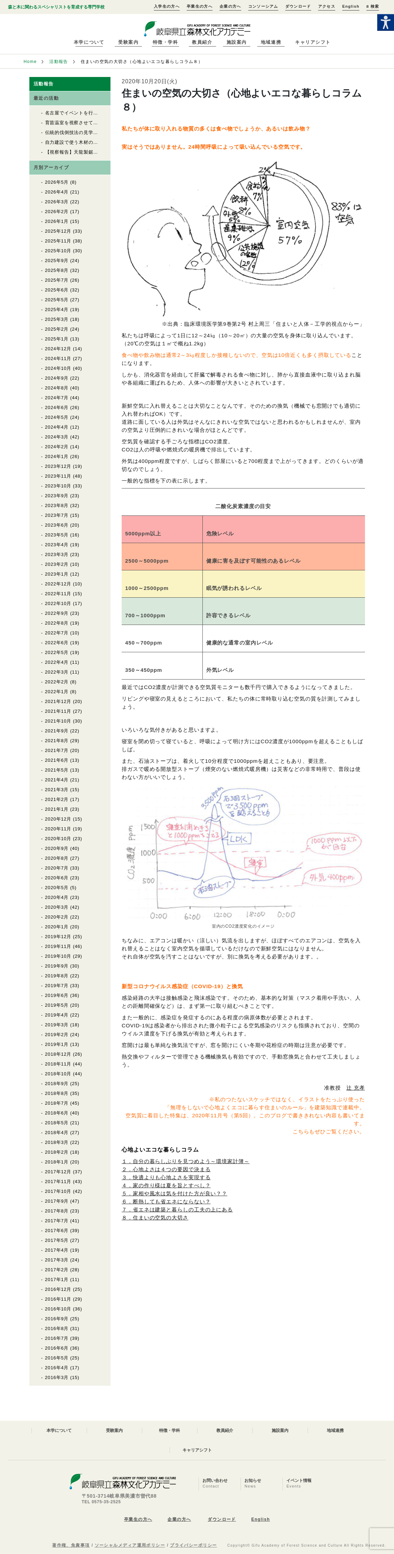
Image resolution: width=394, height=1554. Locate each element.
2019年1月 (57, 1044)
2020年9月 (57, 848)
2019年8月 (57, 975)
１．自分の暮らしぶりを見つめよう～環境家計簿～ (186, 1161)
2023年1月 (57, 574)
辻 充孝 (355, 1088)
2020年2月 (57, 917)
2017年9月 (57, 1201)
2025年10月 (58, 250)
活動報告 (58, 61)
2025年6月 (57, 290)
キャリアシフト (313, 42)
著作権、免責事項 (71, 1545)
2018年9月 (57, 1083)
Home (30, 61)
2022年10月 (58, 603)
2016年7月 (57, 1338)
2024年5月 (57, 417)
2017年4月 (57, 1250)
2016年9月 (57, 1318)
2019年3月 (57, 1024)
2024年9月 (57, 378)
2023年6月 (57, 525)
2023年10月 (58, 485)
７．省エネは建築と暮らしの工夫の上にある (177, 1209)
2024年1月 (57, 456)
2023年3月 (57, 554)
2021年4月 (57, 779)
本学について (89, 42)
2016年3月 (57, 1377)
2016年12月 (58, 1289)
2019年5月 (57, 1005)
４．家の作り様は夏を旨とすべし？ (166, 1185)
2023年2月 (57, 564)
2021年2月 (57, 799)
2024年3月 (57, 437)
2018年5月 (57, 1122)
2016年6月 (57, 1348)
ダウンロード (298, 6)
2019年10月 (58, 956)
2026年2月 (57, 211)
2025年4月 (57, 309)
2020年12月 (58, 819)
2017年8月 (57, 1211)
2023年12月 (58, 466)
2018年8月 (57, 1093)
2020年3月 (57, 907)
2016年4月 (57, 1367)
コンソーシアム (263, 6)
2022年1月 (57, 691)
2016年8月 (57, 1328)
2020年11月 (58, 828)
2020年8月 (57, 858)
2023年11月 (58, 476)
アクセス (326, 6)
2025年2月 (57, 329)
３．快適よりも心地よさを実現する (166, 1177)
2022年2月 (57, 681)
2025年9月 (57, 260)
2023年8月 (57, 505)
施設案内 (237, 42)
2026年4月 (57, 192)
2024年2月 (57, 446)
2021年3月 (57, 789)
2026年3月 (57, 201)
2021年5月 (57, 770)
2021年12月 (58, 701)
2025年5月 (57, 299)
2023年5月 (57, 534)
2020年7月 (57, 868)
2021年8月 (57, 740)
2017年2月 (57, 1269)
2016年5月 (57, 1357)
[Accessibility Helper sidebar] (385, 22)
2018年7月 (57, 1103)
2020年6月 (57, 877)
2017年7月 (57, 1220)
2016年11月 (58, 1299)
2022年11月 (58, 593)
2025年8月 (57, 270)
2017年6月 (57, 1230)
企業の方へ (230, 6)
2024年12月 (58, 348)
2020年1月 (57, 926)
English (350, 6)
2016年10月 (58, 1309)
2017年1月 (57, 1279)
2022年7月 (57, 632)
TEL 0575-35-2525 (101, 1501)
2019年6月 (57, 995)
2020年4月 (57, 897)
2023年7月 (57, 515)
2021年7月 (57, 750)
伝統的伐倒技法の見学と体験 (76, 132)
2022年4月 (57, 662)
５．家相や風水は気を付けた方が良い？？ (174, 1193)
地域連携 (271, 42)
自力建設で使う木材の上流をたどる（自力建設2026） (103, 142)
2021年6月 (57, 760)
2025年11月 (58, 241)
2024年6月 (57, 407)
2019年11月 (58, 946)
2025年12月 (58, 231)
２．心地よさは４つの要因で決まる (166, 1169)
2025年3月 (57, 319)
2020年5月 (57, 887)
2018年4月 (57, 1132)
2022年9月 (57, 613)
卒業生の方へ (200, 6)
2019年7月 (57, 985)
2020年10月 (58, 838)
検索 (372, 6)
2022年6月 (57, 642)
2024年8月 (57, 388)
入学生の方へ (167, 6)
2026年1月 (57, 221)
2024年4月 (57, 427)
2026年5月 (57, 182)
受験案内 (128, 42)
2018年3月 (57, 1142)
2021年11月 (58, 711)
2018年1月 (57, 1162)
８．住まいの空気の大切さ (155, 1218)
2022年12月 (58, 583)
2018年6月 (57, 1113)
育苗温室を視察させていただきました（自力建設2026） (106, 122)
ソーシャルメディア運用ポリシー (130, 1545)
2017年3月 (57, 1260)
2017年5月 (57, 1240)
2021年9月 (57, 730)
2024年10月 (58, 368)
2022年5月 (57, 652)
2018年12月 (58, 1054)
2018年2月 (57, 1152)
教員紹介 (202, 42)
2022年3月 (57, 672)
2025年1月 (57, 339)
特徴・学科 (165, 42)
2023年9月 (57, 495)
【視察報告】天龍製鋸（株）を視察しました (93, 152)
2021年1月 (57, 809)
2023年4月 (57, 544)
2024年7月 (57, 397)
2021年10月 (58, 721)
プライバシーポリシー (193, 1545)
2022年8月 (57, 623)
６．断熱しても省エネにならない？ (166, 1201)
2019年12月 (58, 936)
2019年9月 (57, 966)
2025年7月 (57, 280)
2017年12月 (58, 1171)
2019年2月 (57, 1034)
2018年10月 (58, 1073)
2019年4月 (57, 1015)
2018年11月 (58, 1064)
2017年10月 (58, 1191)
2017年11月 (58, 1181)
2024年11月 (58, 358)
